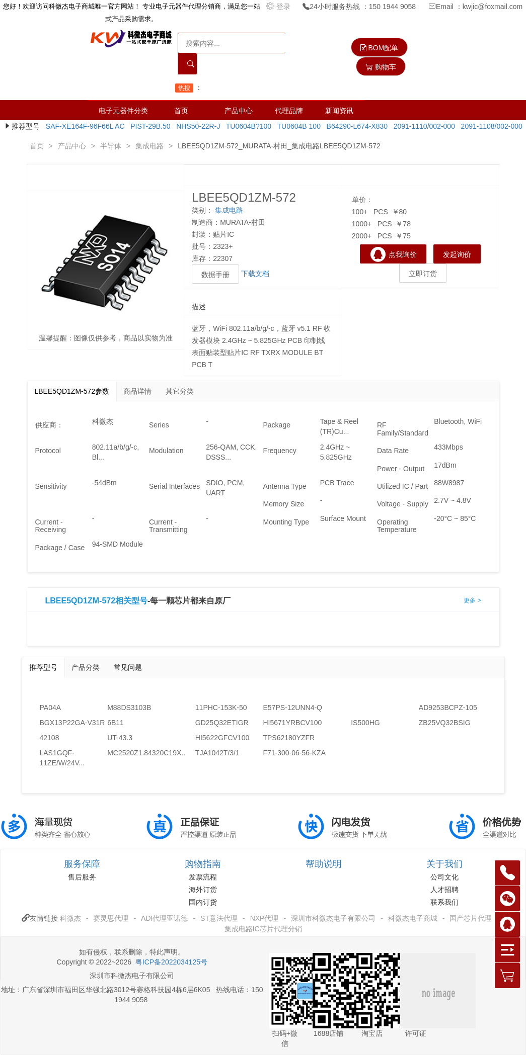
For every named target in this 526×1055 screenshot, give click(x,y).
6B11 (115, 723)
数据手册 (215, 275)
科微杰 (70, 918)
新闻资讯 (339, 111)
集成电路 (149, 146)
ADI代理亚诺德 (164, 918)
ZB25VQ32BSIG (445, 723)
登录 (279, 7)
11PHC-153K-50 (221, 708)
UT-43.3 (119, 738)
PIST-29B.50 (148, 126)
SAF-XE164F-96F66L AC (83, 126)
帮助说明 (324, 864)
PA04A (50, 708)
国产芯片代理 (470, 918)
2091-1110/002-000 (422, 126)
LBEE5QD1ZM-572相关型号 (96, 601)
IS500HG (365, 723)
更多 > (472, 600)
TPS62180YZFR (289, 738)
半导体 (110, 146)
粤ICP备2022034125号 (171, 962)
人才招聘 (444, 890)
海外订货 (203, 890)
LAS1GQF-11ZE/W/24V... (62, 758)
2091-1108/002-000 (489, 126)
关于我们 (444, 864)
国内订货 (203, 902)
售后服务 (82, 877)
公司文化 (444, 877)
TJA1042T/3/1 (217, 753)
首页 (181, 111)
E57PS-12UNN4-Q (292, 708)
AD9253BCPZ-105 (448, 708)
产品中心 (238, 111)
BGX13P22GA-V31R (72, 723)
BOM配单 (379, 48)
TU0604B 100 (297, 126)
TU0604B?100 (246, 126)
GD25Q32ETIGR (222, 723)
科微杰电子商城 (412, 918)
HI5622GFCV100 (222, 738)
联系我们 (444, 902)
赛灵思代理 (110, 918)
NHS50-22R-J (196, 126)
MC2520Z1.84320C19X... (141, 753)
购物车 (380, 67)
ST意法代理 (219, 918)
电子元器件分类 (123, 111)
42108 (49, 738)
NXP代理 (264, 918)
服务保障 (82, 864)
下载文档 (255, 274)
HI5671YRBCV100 (292, 723)
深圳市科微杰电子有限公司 (333, 918)
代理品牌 (289, 111)
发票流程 (203, 877)
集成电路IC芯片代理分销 (263, 929)
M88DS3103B (129, 708)
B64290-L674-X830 (355, 126)
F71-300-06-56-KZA (294, 753)
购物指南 (203, 864)
